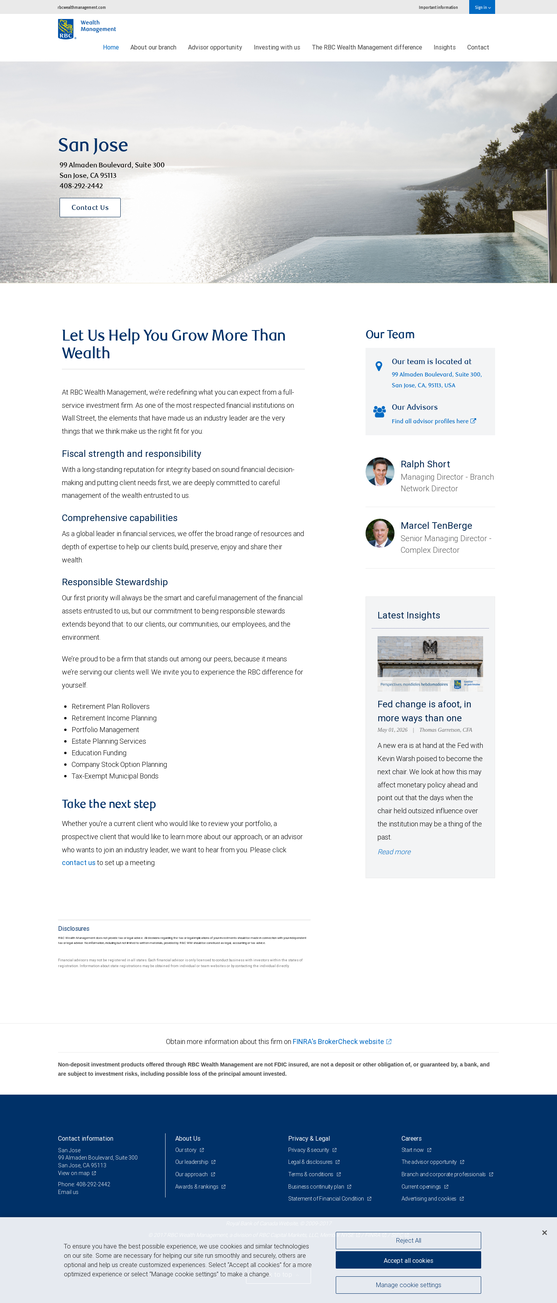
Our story (186, 1149)
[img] (278, 172)
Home (111, 47)
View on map (74, 1173)
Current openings (422, 1186)
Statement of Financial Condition (326, 1198)
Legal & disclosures (310, 1161)
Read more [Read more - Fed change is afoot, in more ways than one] (394, 851)
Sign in (483, 7)
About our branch (153, 47)
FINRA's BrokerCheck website (338, 1041)
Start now (413, 1149)
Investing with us (277, 47)
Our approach (192, 1174)
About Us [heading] (187, 1138)
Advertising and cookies (430, 1198)
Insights (445, 47)
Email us (68, 1192)
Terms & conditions (311, 1174)
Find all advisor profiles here (434, 422)
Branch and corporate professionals (444, 1174)
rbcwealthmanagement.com (82, 7)
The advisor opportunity (430, 1161)
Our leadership (192, 1161)
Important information (438, 7)
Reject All (408, 1240)
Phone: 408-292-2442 (84, 1184)
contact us (79, 862)
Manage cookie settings (408, 1285)
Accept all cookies (408, 1260)
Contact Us (90, 208)
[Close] (544, 1232)
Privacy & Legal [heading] (309, 1138)
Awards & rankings (197, 1186)
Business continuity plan (316, 1186)
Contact (478, 47)
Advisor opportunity (215, 47)
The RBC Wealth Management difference (367, 47)
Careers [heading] (412, 1138)
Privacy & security (309, 1149)
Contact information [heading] (85, 1138)
